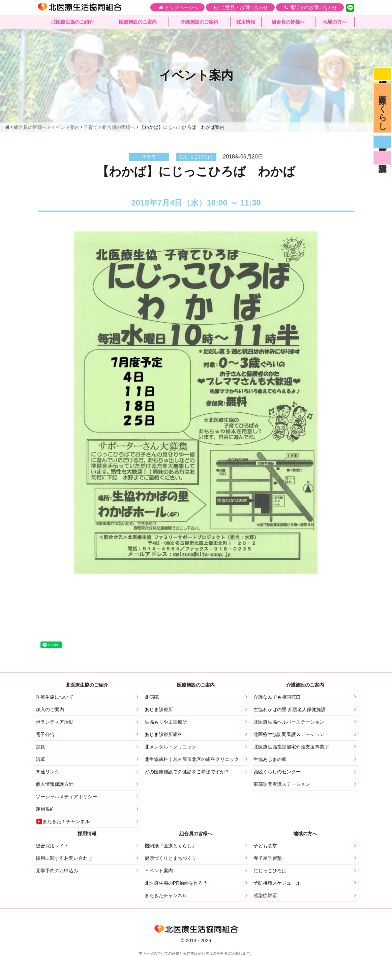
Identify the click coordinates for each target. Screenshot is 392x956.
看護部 (382, 158)
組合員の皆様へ (288, 22)
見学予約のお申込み (57, 870)
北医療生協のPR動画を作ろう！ (178, 883)
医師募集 (382, 142)
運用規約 (45, 809)
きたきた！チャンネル (63, 821)
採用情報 (245, 22)
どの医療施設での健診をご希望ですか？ (187, 771)
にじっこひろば (270, 870)
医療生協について (54, 697)
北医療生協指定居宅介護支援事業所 (291, 746)
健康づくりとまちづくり (171, 858)
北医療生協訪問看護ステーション (288, 734)
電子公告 (45, 734)
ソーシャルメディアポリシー (66, 796)
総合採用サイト (52, 845)
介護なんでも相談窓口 (277, 697)
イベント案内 (159, 870)
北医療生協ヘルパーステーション (288, 722)
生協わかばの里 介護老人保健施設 (289, 709)
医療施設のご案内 (138, 22)
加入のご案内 (50, 709)
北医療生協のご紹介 (72, 22)
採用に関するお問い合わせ (64, 858)
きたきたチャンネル (166, 895)
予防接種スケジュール (277, 883)
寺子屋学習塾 (267, 858)
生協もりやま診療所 (166, 722)
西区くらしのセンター (277, 771)
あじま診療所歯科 (163, 734)
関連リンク (47, 771)
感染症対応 (382, 74)
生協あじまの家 (270, 759)
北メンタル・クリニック (171, 746)
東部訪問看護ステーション (281, 784)
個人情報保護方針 (54, 784)
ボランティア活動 (54, 722)
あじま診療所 (159, 709)
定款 (40, 746)
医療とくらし (382, 108)
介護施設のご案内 (199, 22)
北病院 (152, 697)
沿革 (40, 759)
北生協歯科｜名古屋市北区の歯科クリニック (192, 759)
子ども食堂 (265, 845)
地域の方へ (334, 22)
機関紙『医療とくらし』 (171, 845)
